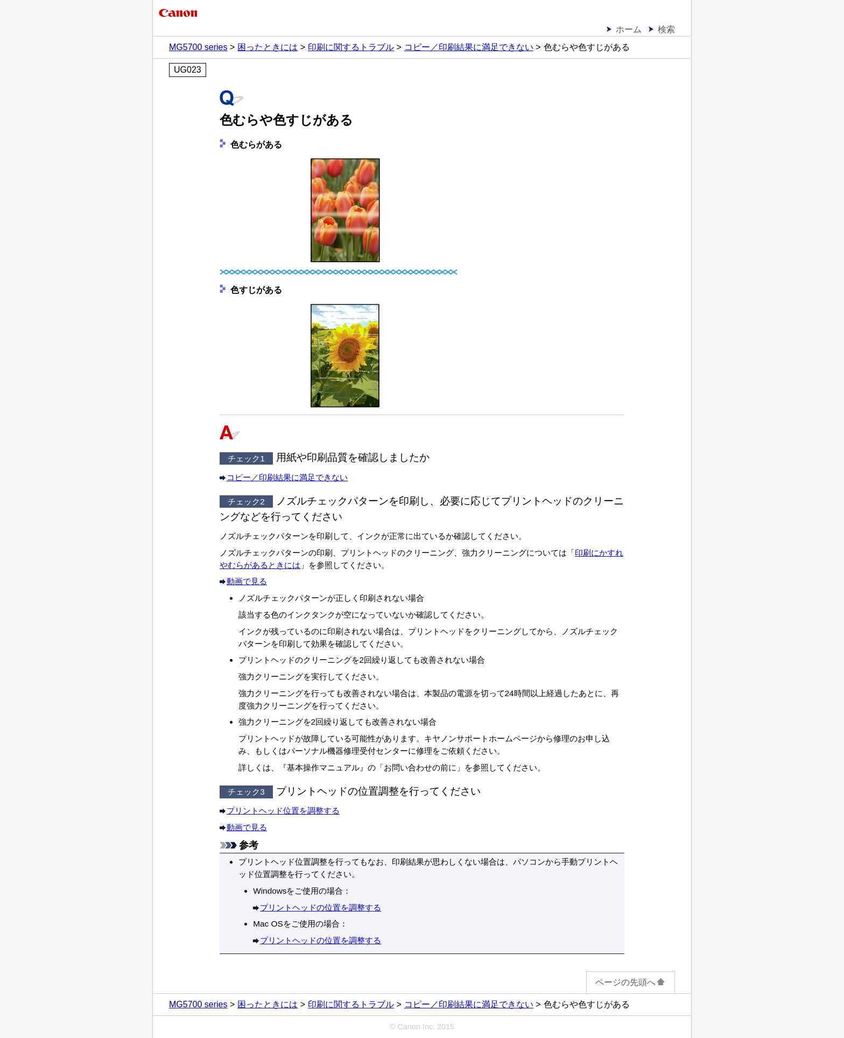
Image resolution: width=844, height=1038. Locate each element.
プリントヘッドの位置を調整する (320, 907)
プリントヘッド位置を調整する (283, 810)
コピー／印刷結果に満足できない (287, 477)
